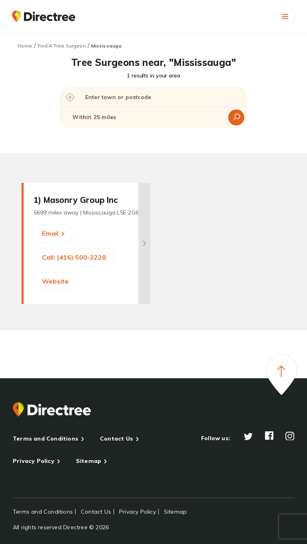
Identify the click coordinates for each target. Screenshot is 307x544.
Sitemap (88, 461)
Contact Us (116, 438)
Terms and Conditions (45, 438)
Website (55, 281)
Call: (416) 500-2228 (74, 257)
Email (53, 233)
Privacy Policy (33, 461)
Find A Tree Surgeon (62, 46)
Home (25, 46)
